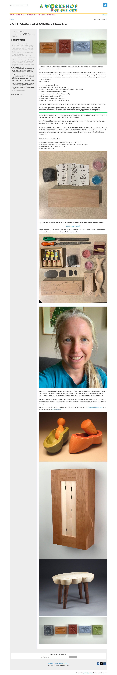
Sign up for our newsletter (58, 654)
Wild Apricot (88, 673)
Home (50, 663)
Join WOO (59, 663)
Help (67, 663)
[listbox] (100, 19)
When (15, 31)
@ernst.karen (56, 409)
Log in (105, 5)
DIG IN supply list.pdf (73, 226)
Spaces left (14, 36)
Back (12, 19)
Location (15, 35)
